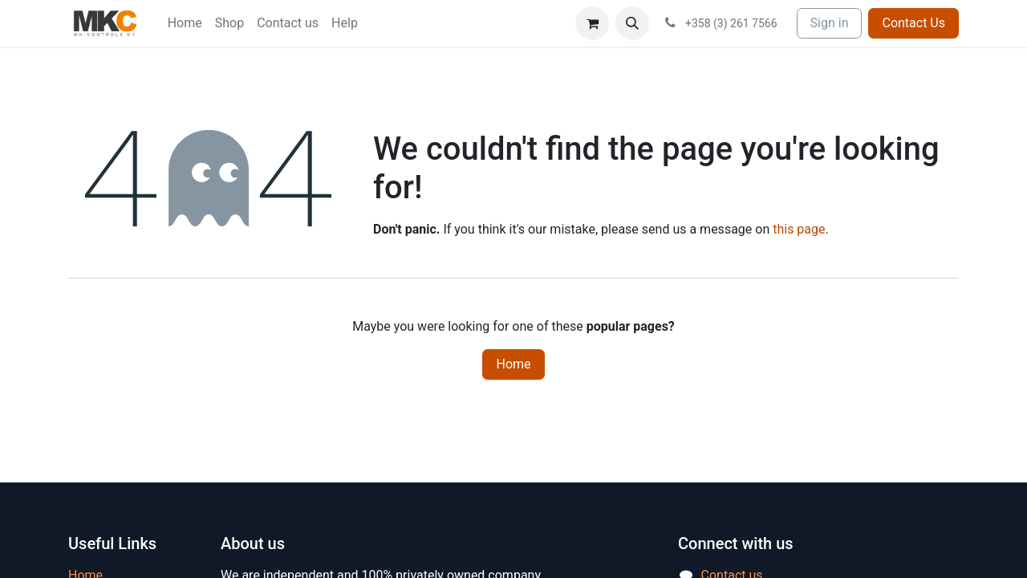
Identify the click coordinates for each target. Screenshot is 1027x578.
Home (513, 364)
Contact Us (913, 23)
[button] (632, 23)
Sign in (829, 23)
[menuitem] (185, 23)
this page (799, 229)
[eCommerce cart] (592, 23)
